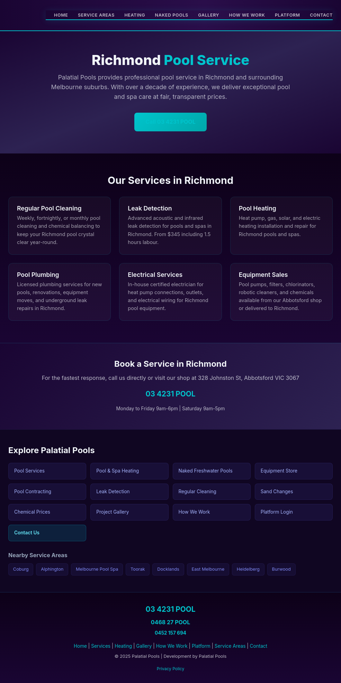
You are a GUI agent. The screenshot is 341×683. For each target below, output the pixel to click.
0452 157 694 (170, 633)
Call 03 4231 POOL (170, 121)
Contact (321, 15)
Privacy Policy (170, 668)
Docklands (168, 569)
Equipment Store (279, 471)
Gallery (208, 15)
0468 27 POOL (170, 622)
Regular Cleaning (197, 491)
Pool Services (29, 471)
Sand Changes (277, 491)
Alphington (52, 569)
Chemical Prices (32, 512)
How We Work (247, 15)
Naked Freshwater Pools (206, 471)
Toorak (138, 569)
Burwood (281, 569)
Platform (287, 15)
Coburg (21, 569)
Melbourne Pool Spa (97, 569)
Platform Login (277, 512)
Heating (134, 15)
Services (100, 646)
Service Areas (96, 15)
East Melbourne (207, 569)
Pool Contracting (32, 491)
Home (61, 15)
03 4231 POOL (170, 394)
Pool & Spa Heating (117, 471)
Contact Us (26, 532)
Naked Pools (171, 15)
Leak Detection (112, 491)
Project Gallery (112, 512)
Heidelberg (248, 569)
